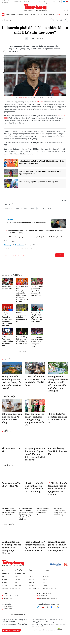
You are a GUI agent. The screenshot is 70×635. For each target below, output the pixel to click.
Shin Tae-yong (23, 97)
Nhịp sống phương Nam (49, 589)
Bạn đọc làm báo (11, 630)
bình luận (65, 20)
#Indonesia (9, 208)
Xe (16, 582)
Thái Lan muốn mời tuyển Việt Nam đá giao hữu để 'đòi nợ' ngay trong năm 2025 (40, 172)
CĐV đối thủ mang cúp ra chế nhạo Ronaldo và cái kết (21, 317)
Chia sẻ (4, 57)
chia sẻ (53, 20)
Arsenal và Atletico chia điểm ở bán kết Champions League (37, 341)
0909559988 (43, 596)
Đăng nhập (7, 245)
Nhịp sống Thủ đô (34, 589)
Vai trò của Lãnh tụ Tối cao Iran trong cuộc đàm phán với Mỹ (60, 511)
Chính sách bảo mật (18, 615)
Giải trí (7, 431)
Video (3, 570)
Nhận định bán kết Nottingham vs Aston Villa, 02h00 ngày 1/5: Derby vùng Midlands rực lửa (22, 293)
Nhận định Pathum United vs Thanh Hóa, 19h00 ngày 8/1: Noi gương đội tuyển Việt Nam (41, 162)
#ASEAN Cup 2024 (44, 208)
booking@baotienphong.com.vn (48, 598)
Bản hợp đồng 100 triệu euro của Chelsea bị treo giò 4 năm (21, 340)
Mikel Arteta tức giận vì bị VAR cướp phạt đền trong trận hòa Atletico (36, 317)
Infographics (20, 573)
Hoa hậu (31, 585)
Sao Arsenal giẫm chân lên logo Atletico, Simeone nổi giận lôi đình (37, 290)
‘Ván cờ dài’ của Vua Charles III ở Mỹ (11, 484)
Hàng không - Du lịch (8, 589)
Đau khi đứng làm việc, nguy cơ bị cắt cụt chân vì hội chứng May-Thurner (11, 547)
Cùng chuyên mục (12, 275)
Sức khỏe (32, 14)
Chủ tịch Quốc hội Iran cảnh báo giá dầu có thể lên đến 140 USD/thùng (34, 487)
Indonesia (40, 102)
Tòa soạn (5, 593)
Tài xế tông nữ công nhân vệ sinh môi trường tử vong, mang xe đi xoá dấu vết (34, 419)
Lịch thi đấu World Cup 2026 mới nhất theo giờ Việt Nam (7, 341)
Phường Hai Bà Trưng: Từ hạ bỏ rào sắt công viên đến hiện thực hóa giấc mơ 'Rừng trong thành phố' (58, 383)
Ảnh (30, 570)
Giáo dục (4, 585)
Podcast (46, 570)
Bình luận (4, 67)
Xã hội (8, 14)
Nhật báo (18, 570)
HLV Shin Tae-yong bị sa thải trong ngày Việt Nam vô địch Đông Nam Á (35, 237)
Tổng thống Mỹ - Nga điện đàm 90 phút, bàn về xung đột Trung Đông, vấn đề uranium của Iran (26, 513)
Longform (5, 573)
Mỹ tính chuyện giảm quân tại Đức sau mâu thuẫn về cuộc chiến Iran (9, 511)
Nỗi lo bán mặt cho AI (11, 450)
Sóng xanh (20, 14)
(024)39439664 (8, 606)
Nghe (4, 52)
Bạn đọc (45, 585)
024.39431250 (8, 598)
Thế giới (39, 14)
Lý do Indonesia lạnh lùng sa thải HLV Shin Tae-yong (26, 222)
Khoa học (18, 585)
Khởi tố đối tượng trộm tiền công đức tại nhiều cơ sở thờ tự (57, 418)
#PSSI (32, 208)
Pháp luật (52, 14)
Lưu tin (4, 62)
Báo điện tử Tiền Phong (35, 7)
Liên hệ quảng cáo (44, 593)
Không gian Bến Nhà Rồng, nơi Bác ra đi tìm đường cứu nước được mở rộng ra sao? (11, 382)
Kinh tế (13, 14)
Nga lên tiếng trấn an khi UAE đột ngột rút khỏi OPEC (43, 511)
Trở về (4, 72)
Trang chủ (3, 14)
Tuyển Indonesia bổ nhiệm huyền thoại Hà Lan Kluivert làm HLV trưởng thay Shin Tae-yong (35, 231)
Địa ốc (26, 14)
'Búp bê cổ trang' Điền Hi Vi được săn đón (58, 451)
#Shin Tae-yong (21, 208)
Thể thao (58, 14)
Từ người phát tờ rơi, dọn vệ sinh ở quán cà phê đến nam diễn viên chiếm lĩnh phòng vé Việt (35, 454)
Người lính (66, 14)
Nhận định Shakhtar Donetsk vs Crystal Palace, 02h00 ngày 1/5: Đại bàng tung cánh (7, 319)
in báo (61, 20)
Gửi (60, 255)
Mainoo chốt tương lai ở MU (7, 287)
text (57, 20)
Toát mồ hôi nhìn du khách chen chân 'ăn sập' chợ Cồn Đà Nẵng (35, 380)
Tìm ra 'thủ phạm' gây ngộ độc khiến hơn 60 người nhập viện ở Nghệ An (57, 546)
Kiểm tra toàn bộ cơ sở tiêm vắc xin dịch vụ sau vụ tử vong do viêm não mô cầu (35, 546)
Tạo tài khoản (19, 245)
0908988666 (8, 609)
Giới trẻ (45, 14)
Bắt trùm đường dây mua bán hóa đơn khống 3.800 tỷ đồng (12, 418)
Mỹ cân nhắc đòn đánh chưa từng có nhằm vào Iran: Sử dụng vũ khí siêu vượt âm (58, 489)
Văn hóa (31, 582)
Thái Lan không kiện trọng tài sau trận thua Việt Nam (38, 182)
